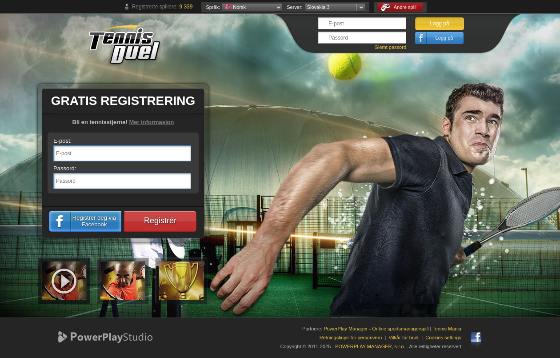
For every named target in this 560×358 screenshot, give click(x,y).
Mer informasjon (151, 122)
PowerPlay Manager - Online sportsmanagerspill (376, 328)
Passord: (64, 168)
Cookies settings (443, 337)
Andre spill (398, 7)
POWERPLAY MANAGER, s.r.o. (370, 346)
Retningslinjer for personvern (351, 337)
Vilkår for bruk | (407, 337)
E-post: (62, 140)
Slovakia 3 (318, 7)
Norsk (235, 7)
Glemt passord (390, 47)
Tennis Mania (446, 328)
